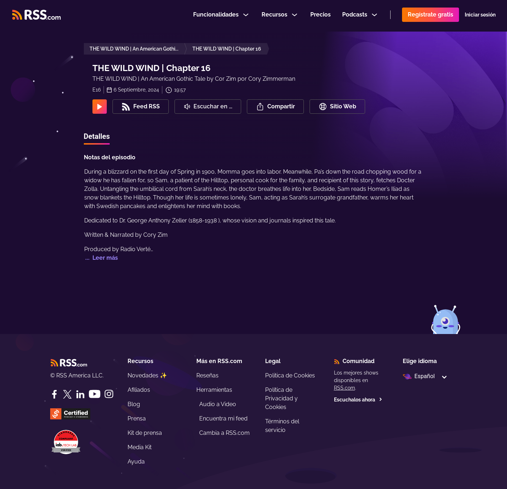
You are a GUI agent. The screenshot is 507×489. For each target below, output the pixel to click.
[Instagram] (109, 394)
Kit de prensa (145, 432)
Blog (134, 404)
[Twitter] (67, 394)
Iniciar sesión (480, 16)
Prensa (137, 418)
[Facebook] (54, 394)
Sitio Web (337, 106)
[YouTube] (94, 394)
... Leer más (101, 257)
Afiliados (139, 389)
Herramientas (214, 389)
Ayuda (136, 461)
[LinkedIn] (80, 394)
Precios (320, 15)
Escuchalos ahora (358, 400)
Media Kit (140, 447)
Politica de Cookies (290, 375)
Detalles (97, 136)
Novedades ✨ (147, 375)
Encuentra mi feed (223, 418)
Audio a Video (217, 404)
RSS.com (344, 388)
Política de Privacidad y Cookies (281, 398)
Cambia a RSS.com (224, 432)
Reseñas (207, 375)
